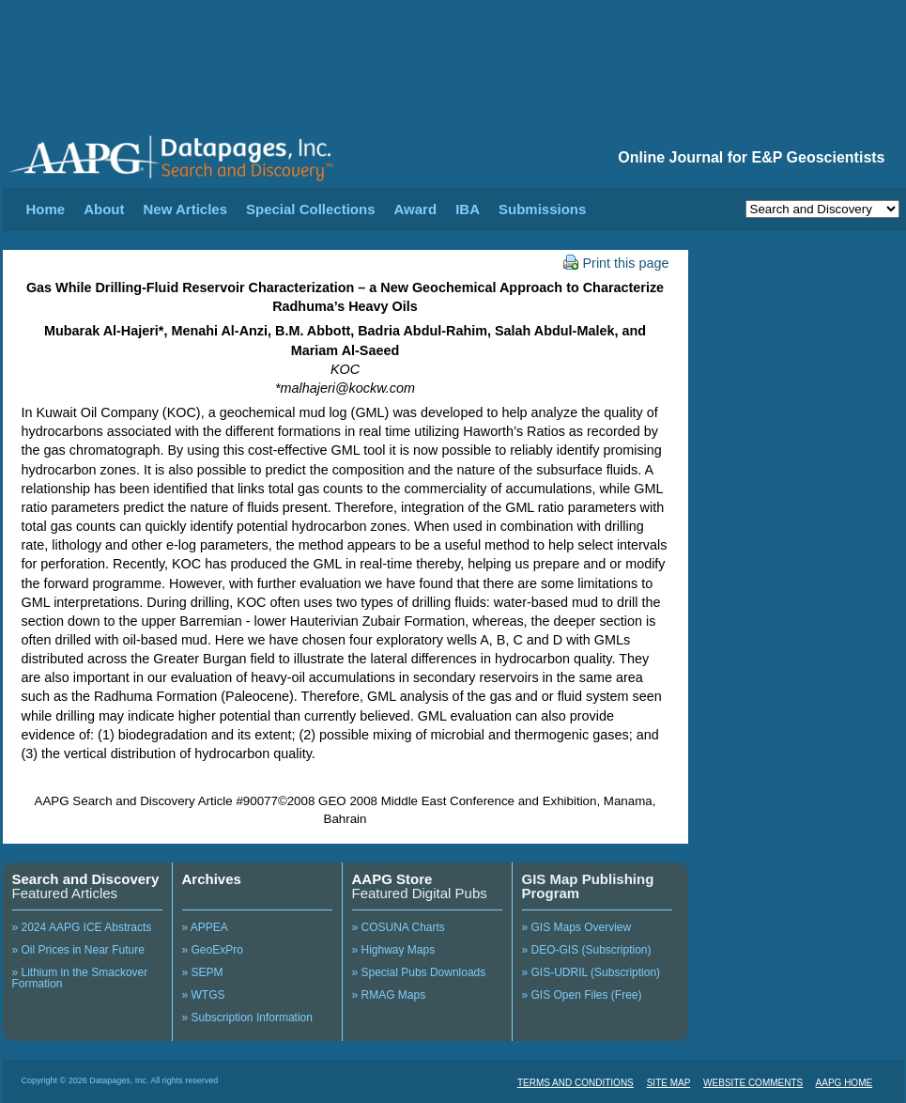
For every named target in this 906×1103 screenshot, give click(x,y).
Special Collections (311, 209)
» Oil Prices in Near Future (78, 949)
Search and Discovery (86, 879)
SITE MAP (669, 1083)
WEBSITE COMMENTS (753, 1083)
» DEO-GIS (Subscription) (587, 949)
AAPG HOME (844, 1083)
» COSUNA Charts (398, 927)
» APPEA (205, 927)
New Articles (185, 209)
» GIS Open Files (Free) (582, 995)
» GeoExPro (212, 949)
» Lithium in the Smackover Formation (80, 978)
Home (46, 209)
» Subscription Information (247, 1017)
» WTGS (203, 995)
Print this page (616, 263)
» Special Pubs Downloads (419, 972)
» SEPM (202, 972)
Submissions (542, 209)
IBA (467, 209)
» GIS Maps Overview (577, 927)
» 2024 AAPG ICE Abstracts (82, 927)
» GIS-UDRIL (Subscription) (591, 972)
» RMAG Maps (389, 995)
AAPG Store (392, 879)
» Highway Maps (394, 949)
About (104, 209)
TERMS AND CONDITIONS (575, 1083)
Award (416, 209)
